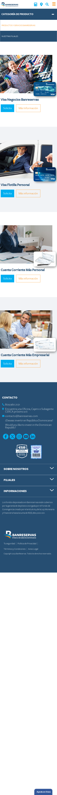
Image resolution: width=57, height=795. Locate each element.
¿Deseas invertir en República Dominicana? (29, 420)
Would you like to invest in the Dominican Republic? (28, 426)
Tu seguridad (9, 543)
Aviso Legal (33, 549)
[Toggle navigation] (54, 4)
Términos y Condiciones (15, 549)
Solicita (7, 108)
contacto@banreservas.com (21, 416)
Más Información (28, 108)
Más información (28, 193)
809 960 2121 (12, 404)
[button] (47, 4)
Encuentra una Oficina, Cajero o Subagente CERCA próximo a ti (29, 410)
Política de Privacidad (27, 543)
